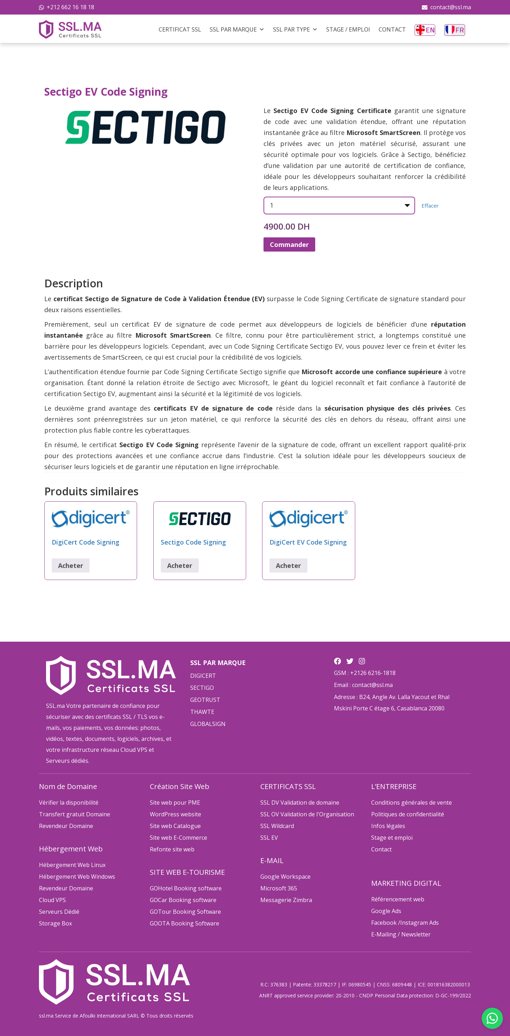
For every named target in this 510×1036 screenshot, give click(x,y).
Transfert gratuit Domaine (74, 814)
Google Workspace (285, 876)
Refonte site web (172, 849)
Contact (392, 29)
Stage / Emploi (348, 29)
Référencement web (397, 899)
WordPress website (175, 814)
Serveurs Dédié (59, 912)
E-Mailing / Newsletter (401, 934)
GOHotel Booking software (186, 888)
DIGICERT (203, 676)
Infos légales (388, 826)
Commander (289, 244)
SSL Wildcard (277, 826)
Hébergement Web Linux (72, 865)
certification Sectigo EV (79, 393)
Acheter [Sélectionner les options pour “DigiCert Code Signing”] (70, 565)
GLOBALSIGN (208, 724)
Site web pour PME (175, 802)
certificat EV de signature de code (176, 324)
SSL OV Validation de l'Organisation (307, 814)
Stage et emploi (392, 837)
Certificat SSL (180, 29)
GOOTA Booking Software (184, 923)
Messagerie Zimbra (286, 900)
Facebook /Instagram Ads (405, 923)
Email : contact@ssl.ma (363, 685)
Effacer (430, 205)
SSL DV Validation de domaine (299, 802)
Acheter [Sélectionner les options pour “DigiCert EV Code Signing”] (288, 565)
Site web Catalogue (175, 826)
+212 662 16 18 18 (70, 7)
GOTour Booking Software (185, 912)
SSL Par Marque (237, 29)
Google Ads (386, 911)
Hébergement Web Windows (77, 876)
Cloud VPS (52, 900)
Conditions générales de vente (411, 802)
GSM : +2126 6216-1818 (365, 673)
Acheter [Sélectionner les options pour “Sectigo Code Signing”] (179, 565)
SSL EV (269, 837)
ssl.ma (46, 1015)
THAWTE (202, 712)
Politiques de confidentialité (407, 814)
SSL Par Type (295, 29)
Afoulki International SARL (109, 1015)
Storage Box (55, 923)
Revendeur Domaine (66, 826)
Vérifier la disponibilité (68, 802)
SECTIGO (202, 688)
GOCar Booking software (183, 900)
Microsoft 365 (278, 888)
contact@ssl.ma (450, 7)
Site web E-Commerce (178, 837)
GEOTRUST (205, 700)
